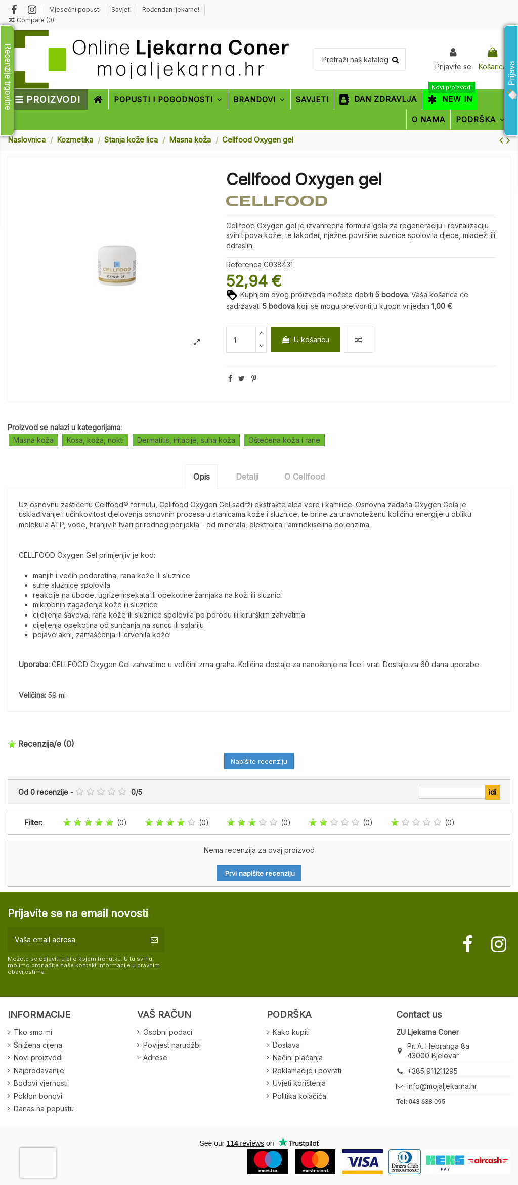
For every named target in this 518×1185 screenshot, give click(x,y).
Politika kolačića (299, 1096)
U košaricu (305, 339)
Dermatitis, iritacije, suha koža (186, 440)
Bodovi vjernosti (41, 1083)
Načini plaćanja (298, 1057)
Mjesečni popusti (75, 9)
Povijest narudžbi (172, 1044)
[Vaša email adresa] (76, 939)
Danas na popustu (44, 1108)
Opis (201, 476)
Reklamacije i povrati (307, 1070)
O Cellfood (304, 476)
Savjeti (122, 9)
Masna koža (33, 440)
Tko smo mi (33, 1032)
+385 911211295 (432, 1071)
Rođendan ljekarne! (170, 9)
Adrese (155, 1057)
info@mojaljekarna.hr (442, 1086)
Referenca (244, 264)
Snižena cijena (38, 1044)
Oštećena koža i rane (284, 440)
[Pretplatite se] (154, 939)
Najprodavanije (39, 1070)
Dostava (286, 1044)
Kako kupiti (291, 1032)
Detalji (247, 476)
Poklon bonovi (38, 1096)
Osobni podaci (167, 1032)
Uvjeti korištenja (299, 1083)
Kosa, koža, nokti (95, 440)
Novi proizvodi (38, 1057)
